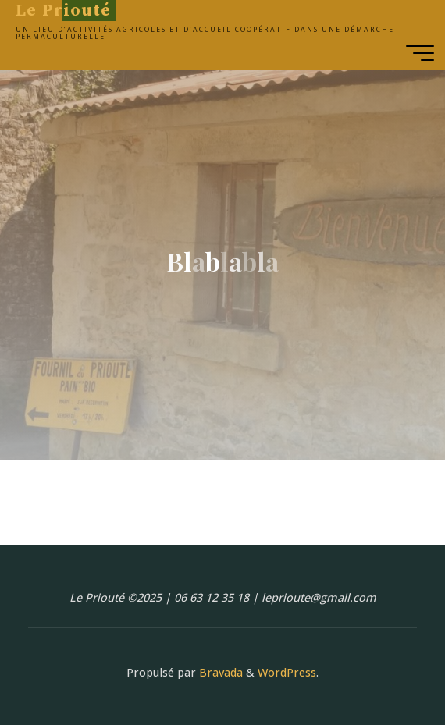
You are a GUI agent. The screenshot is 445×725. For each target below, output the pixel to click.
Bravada (219, 672)
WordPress (287, 672)
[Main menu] (420, 53)
